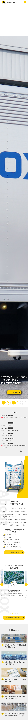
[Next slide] (14, 403)
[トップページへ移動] (10, 2)
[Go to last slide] (4, 403)
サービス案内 (15, 392)
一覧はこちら (23, 451)
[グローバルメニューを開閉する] (25, 2)
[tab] (17, 401)
